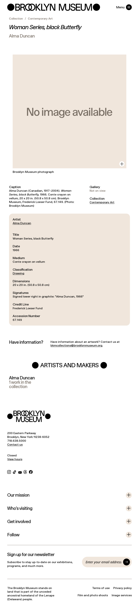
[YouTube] (20, 471)
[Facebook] (31, 471)
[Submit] (126, 562)
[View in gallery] (122, 164)
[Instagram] (9, 471)
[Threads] (25, 471)
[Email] (103, 562)
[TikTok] (14, 471)
